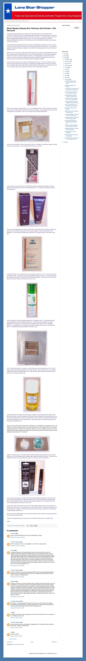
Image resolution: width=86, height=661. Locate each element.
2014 (65, 57)
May (66, 73)
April (66, 75)
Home (7, 21)
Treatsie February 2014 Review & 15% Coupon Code (72, 118)
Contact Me (24, 21)
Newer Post (10, 642)
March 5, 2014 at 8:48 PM (16, 636)
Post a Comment (13, 639)
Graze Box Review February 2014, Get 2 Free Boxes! (71, 99)
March (66, 77)
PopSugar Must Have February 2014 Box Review (72, 129)
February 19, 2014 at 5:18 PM (17, 565)
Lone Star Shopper (15, 542)
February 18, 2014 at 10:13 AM (18, 537)
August (66, 67)
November (67, 61)
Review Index (14, 21)
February (67, 79)
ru (11, 612)
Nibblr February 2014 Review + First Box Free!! (72, 111)
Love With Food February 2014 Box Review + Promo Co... (72, 89)
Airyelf (45, 653)
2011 (65, 142)
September (67, 65)
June (66, 71)
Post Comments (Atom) (18, 644)
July (66, 69)
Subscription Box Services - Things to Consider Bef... (71, 96)
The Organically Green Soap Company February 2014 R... (72, 102)
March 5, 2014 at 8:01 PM (16, 617)
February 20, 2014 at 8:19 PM (17, 596)
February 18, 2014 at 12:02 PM (18, 545)
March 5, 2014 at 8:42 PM (16, 627)
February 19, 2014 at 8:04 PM (17, 576)
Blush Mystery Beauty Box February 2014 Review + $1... (71, 122)
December (67, 59)
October (67, 63)
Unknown (13, 533)
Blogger (55, 653)
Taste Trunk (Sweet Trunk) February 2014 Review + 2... (72, 105)
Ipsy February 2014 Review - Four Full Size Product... (71, 92)
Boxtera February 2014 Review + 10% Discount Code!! (72, 138)
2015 (65, 55)
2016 (65, 53)
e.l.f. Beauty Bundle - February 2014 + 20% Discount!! (72, 115)
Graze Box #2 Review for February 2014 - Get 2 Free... (70, 82)
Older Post (54, 642)
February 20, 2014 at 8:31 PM (17, 608)
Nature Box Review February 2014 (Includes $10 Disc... (71, 126)
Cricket (12, 550)
